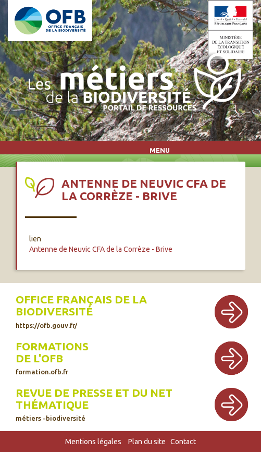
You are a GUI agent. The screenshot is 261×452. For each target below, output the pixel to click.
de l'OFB (39, 358)
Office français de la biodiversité (81, 305)
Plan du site (147, 441)
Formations (52, 346)
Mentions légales (93, 441)
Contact (183, 441)
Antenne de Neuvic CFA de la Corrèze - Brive (100, 249)
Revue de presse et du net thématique (94, 399)
